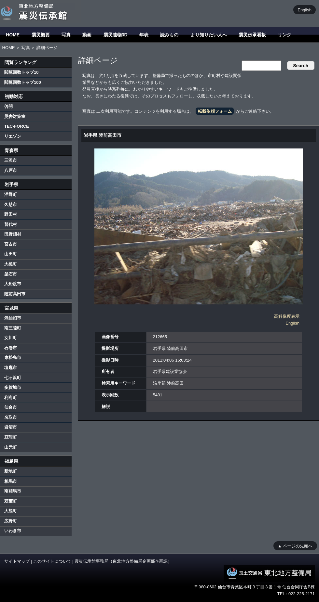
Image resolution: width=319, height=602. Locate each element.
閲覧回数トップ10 (21, 72)
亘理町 (10, 437)
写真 (66, 34)
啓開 (8, 106)
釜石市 (10, 274)
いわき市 (12, 530)
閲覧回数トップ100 (22, 82)
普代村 (10, 224)
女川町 (10, 337)
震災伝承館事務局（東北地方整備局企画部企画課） (123, 561)
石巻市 (10, 347)
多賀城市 (12, 387)
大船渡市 (12, 283)
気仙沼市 (12, 317)
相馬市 (10, 481)
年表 (143, 34)
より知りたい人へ (208, 34)
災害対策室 (14, 116)
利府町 (10, 397)
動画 (86, 34)
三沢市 (10, 160)
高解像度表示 (286, 316)
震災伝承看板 (252, 34)
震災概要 (41, 34)
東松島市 (12, 357)
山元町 (10, 447)
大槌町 (10, 264)
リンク (284, 34)
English (305, 9)
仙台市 (10, 407)
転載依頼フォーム (215, 111)
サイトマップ (17, 561)
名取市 (10, 417)
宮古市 (10, 244)
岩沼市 (10, 427)
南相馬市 (12, 491)
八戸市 (10, 170)
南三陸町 (12, 328)
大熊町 (10, 510)
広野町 (10, 521)
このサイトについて (52, 561)
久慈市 (10, 204)
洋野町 (10, 194)
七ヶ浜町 (12, 377)
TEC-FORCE (16, 126)
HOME (13, 34)
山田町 (10, 253)
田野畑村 (12, 234)
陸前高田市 (14, 293)
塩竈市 (10, 367)
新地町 (10, 471)
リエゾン (12, 136)
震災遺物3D (116, 34)
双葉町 (10, 501)
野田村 (10, 214)
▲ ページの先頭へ (295, 545)
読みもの (169, 34)
